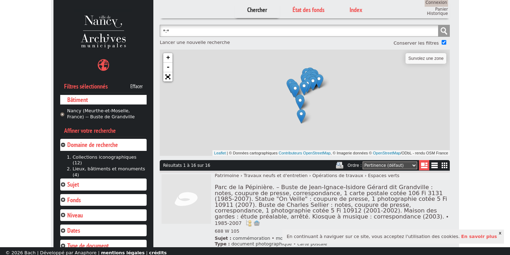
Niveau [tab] (71, 215)
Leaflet (220, 153)
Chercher (257, 10)
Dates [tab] (70, 230)
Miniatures (445, 165)
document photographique (261, 243)
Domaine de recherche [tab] (89, 145)
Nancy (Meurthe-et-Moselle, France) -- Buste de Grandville (101, 113)
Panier (441, 9)
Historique (437, 13)
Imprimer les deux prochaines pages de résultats (339, 165)
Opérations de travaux (337, 175)
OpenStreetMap (387, 153)
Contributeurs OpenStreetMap (305, 153)
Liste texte (434, 166)
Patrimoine (227, 175)
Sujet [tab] (69, 184)
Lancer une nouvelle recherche (195, 42)
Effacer (136, 86)
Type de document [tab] (84, 246)
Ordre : (354, 165)
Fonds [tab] (70, 200)
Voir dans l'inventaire (248, 223)
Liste (424, 165)
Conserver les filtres (416, 43)
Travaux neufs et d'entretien (276, 175)
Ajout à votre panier (257, 223)
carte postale (312, 243)
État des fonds (308, 10)
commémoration (251, 238)
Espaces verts (384, 175)
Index (356, 10)
